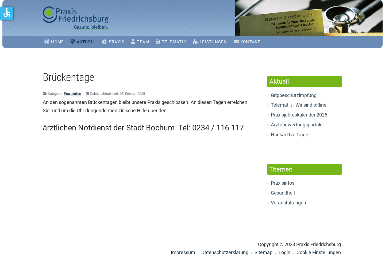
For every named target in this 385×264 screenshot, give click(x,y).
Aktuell (86, 42)
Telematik (174, 42)
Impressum (183, 252)
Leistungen (213, 42)
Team (143, 42)
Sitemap (263, 252)
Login (284, 252)
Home (57, 42)
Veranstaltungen (288, 202)
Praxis (117, 42)
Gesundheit (283, 193)
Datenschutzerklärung (224, 252)
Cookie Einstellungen (319, 252)
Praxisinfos (282, 183)
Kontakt (250, 42)
